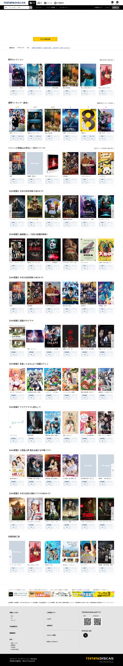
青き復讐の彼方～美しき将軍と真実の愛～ (92, 478)
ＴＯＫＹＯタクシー (86, 176)
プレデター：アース (104, 219)
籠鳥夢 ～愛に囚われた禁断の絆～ (108, 478)
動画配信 (12, 633)
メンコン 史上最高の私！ (88, 435)
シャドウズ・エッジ (15, 219)
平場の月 (83, 305)
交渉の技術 (30, 435)
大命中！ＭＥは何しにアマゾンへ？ (108, 262)
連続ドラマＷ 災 (67, 349)
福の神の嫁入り (14, 478)
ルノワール (84, 565)
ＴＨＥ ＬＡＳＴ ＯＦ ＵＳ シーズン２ (56, 521)
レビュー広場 (51, 635)
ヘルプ (107, 7)
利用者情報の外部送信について (98, 602)
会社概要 (10, 602)
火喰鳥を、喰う (103, 305)
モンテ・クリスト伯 (33, 219)
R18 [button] (114, 7)
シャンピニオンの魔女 (69, 392)
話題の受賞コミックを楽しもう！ (101, 589)
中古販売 (13, 647)
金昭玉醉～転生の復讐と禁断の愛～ (54, 478)
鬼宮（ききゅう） (67, 435)
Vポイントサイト (52, 642)
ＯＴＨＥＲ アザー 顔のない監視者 (73, 262)
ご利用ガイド (98, 7)
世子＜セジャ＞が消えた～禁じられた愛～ (110, 435)
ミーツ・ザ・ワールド (15, 565)
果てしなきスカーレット (51, 176)
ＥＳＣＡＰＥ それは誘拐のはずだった (55, 349)
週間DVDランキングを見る (105, 103)
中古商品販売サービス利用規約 (47, 602)
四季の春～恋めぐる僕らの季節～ (54, 435)
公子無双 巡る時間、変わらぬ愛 (71, 478)
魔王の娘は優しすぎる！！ (88, 392)
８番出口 (83, 133)
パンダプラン (102, 176)
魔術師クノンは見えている (106, 392)
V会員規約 (16, 602)
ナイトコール (84, 262)
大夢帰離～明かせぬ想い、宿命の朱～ (37, 478)
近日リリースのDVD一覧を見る (104, 148)
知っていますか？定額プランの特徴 (59, 589)
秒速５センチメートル (33, 133)
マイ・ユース (13, 435)
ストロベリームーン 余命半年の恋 (37, 87)
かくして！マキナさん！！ (17, 392)
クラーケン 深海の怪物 (51, 87)
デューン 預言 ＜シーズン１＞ (71, 521)
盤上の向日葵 (66, 87)
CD (41, 3)
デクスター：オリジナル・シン (36, 521)
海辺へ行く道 (48, 565)
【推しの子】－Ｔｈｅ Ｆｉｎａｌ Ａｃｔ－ (111, 133)
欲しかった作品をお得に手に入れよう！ (38, 589)
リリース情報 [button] (50, 7)
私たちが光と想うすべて (87, 87)
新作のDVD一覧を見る (107, 60)
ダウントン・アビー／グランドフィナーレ (21, 521)
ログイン (117, 4)
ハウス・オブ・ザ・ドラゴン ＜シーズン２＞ (111, 521)
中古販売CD (60, 3)
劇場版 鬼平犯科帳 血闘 (106, 565)
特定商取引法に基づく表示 (82, 602)
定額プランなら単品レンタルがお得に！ (81, 589)
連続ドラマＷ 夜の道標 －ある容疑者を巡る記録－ (95, 349)
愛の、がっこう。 (32, 349)
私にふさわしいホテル (104, 87)
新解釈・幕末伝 (32, 176)
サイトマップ (110, 602)
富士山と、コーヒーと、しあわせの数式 (73, 565)
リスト (112, 4)
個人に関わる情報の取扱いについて (65, 602)
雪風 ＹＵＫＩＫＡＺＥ (69, 133)
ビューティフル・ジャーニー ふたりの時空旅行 (58, 219)
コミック (49, 3)
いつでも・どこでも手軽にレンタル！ (17, 589)
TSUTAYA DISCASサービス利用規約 (29, 602)
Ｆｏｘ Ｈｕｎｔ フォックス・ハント (20, 262)
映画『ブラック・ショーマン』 (18, 133)
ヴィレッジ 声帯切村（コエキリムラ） (55, 262)
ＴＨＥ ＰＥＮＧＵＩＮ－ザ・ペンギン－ (92, 521)
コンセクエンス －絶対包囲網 (18, 87)
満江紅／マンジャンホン (34, 262)
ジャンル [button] (38, 7)
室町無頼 (65, 176)
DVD (33, 3)
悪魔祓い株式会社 (67, 219)
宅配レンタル (14, 643)
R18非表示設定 (15, 649)
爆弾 (11, 176)
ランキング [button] (63, 7)
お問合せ (50, 625)
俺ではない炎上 (67, 305)
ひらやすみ (13, 349)
